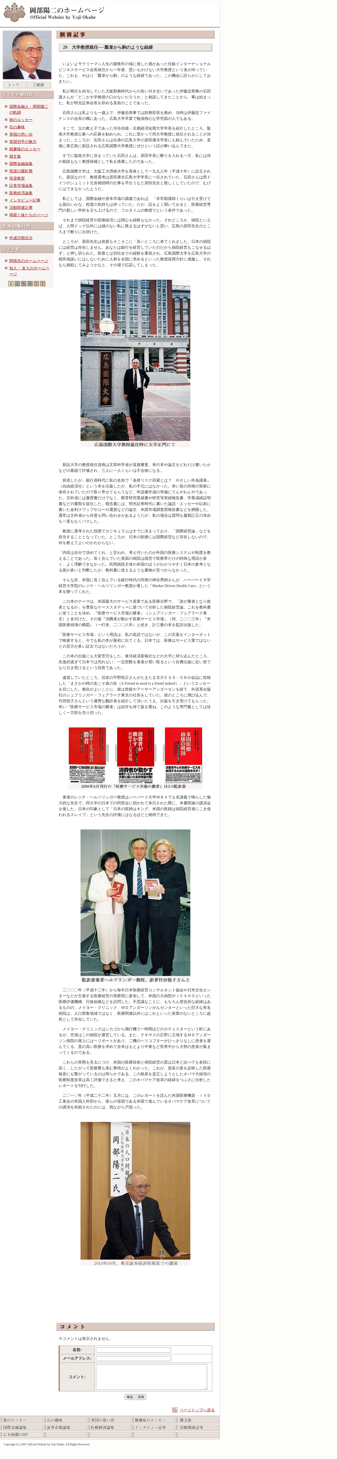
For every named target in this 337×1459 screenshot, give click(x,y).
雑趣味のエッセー (25, 149)
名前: (77, 1350)
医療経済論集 (21, 193)
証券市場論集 (21, 186)
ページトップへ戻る (197, 1410)
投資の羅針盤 (21, 171)
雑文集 (15, 156)
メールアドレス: (77, 1358)
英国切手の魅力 (23, 142)
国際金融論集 (21, 164)
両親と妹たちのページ (28, 215)
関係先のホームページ (28, 261)
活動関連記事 (21, 208)
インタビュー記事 (25, 200)
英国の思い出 (21, 134)
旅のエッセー (21, 120)
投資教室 (17, 178)
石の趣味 (17, 127)
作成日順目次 (21, 238)
